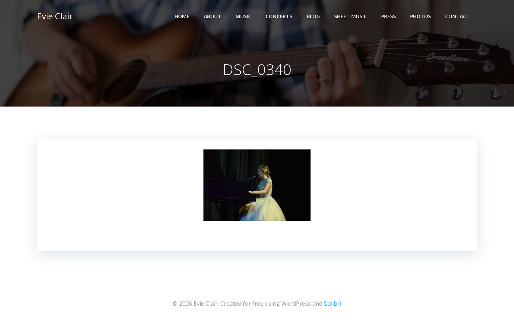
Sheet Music (350, 16)
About (212, 16)
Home (182, 16)
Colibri (332, 303)
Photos (420, 16)
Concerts (279, 16)
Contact (457, 16)
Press (388, 16)
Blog (313, 16)
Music (243, 16)
